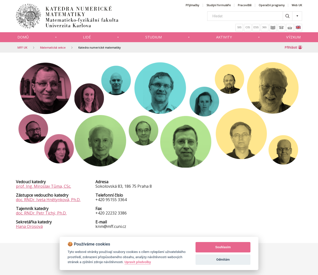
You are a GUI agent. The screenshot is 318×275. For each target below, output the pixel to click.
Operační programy (272, 5)
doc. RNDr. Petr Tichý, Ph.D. (41, 213)
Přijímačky (192, 5)
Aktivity (224, 37)
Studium (153, 37)
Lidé (87, 37)
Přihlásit (293, 47)
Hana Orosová (29, 226)
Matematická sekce (53, 47)
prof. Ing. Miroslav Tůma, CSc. (43, 186)
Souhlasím (223, 247)
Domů (23, 37)
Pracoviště (244, 5)
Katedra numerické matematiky (99, 47)
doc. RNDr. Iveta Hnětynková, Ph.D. (48, 199)
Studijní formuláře (218, 5)
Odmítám (223, 259)
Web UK (297, 5)
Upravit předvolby (137, 262)
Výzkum (293, 37)
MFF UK (22, 47)
